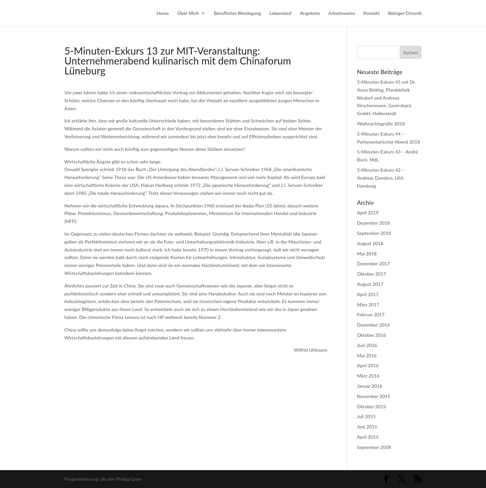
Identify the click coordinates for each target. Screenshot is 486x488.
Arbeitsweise (342, 13)
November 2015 (373, 396)
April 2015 (367, 437)
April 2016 (367, 365)
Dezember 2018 (373, 223)
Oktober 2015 (371, 406)
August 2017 (370, 284)
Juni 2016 (367, 345)
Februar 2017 (370, 314)
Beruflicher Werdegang (237, 13)
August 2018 (370, 243)
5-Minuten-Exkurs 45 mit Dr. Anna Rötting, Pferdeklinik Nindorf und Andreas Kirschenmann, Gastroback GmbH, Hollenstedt (386, 97)
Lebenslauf (280, 13)
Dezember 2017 (373, 263)
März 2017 (368, 304)
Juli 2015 (366, 416)
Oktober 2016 (371, 335)
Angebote (310, 13)
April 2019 (367, 212)
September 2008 (374, 447)
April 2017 (367, 294)
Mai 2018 (366, 253)
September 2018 (374, 233)
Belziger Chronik (404, 13)
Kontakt (371, 13)
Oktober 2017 (371, 274)
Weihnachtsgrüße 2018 (381, 123)
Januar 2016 (369, 386)
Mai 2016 (366, 355)
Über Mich (188, 13)
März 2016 (368, 375)
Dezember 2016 (373, 325)
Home (162, 13)
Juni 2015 (367, 426)
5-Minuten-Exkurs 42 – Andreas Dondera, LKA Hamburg (381, 178)
